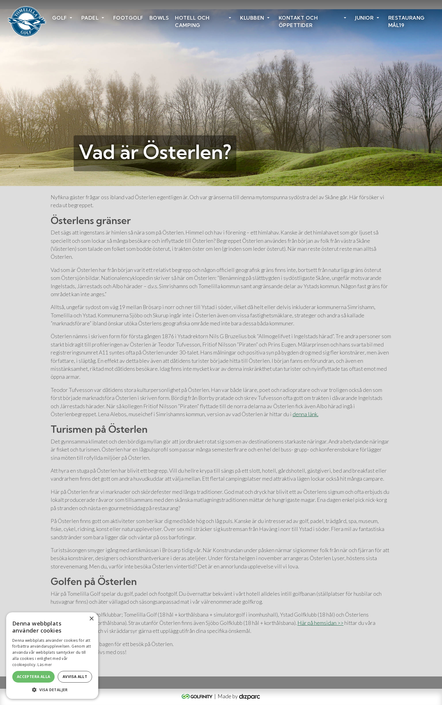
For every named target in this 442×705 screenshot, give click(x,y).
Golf (59, 18)
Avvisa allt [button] (75, 676)
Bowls (159, 18)
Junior (364, 18)
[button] (52, 690)
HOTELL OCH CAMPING (192, 21)
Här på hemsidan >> (320, 623)
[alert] (52, 655)
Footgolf (128, 18)
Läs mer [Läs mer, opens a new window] (44, 664)
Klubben (252, 18)
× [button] (91, 619)
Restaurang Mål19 (406, 21)
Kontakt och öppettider (298, 21)
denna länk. (305, 414)
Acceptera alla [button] (33, 676)
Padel (90, 18)
